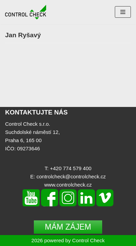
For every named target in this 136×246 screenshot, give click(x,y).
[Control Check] (25, 12)
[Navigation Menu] (123, 12)
